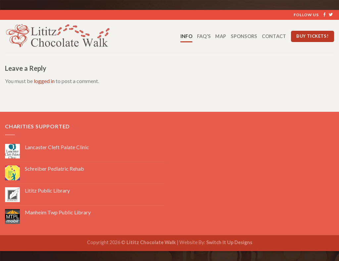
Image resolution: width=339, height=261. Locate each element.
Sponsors (244, 36)
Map (220, 36)
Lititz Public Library (47, 190)
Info (186, 36)
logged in (44, 81)
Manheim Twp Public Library (58, 212)
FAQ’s (204, 36)
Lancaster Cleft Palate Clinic (57, 147)
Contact (274, 36)
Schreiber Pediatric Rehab (54, 168)
